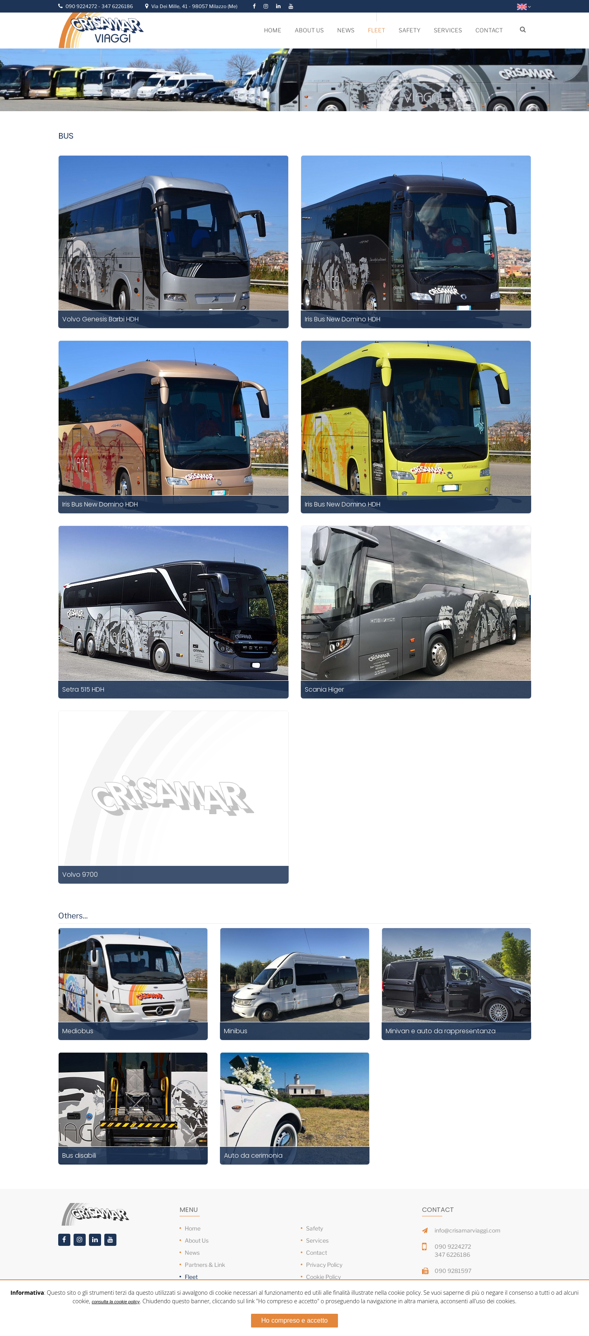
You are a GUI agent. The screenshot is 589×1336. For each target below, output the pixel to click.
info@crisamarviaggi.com (467, 1230)
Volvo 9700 (80, 874)
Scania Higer (324, 689)
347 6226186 (117, 6)
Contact (316, 1252)
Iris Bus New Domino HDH (342, 319)
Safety (314, 1228)
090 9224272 (81, 6)
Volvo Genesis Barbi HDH (100, 319)
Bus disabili (79, 1155)
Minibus (235, 1031)
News (192, 1252)
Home (193, 1228)
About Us (197, 1240)
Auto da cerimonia (253, 1155)
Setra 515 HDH (83, 689)
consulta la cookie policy (116, 1301)
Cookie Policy (323, 1276)
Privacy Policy (324, 1264)
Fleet (191, 1276)
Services (317, 1240)
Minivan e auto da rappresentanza (441, 1031)
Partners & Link (205, 1264)
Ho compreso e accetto (294, 1320)
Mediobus (77, 1031)
